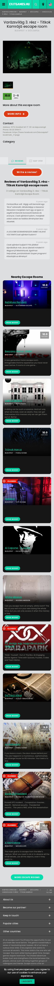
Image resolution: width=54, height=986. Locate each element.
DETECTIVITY (21, 404)
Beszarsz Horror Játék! (18, 351)
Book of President (16, 793)
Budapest (23, 12)
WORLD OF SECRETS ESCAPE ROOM (30, 797)
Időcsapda (34, 12)
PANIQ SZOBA (21, 453)
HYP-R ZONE (21, 502)
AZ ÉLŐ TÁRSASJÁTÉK (24, 698)
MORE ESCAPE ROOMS (27, 877)
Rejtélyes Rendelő (16, 302)
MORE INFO (14, 113)
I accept (27, 981)
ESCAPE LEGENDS (22, 551)
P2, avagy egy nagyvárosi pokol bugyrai (25, 645)
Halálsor (10, 498)
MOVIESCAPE (21, 846)
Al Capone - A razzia (17, 548)
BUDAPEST (20, 30)
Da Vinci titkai (13, 695)
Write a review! (27, 172)
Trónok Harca (13, 449)
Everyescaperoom (9, 12)
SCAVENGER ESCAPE (24, 305)
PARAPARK (20, 649)
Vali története (13, 400)
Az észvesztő (12, 744)
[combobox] (43, 4)
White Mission (13, 597)
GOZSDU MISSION (23, 600)
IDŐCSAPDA (33, 30)
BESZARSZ (20, 354)
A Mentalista (12, 842)
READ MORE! (12, 372)
